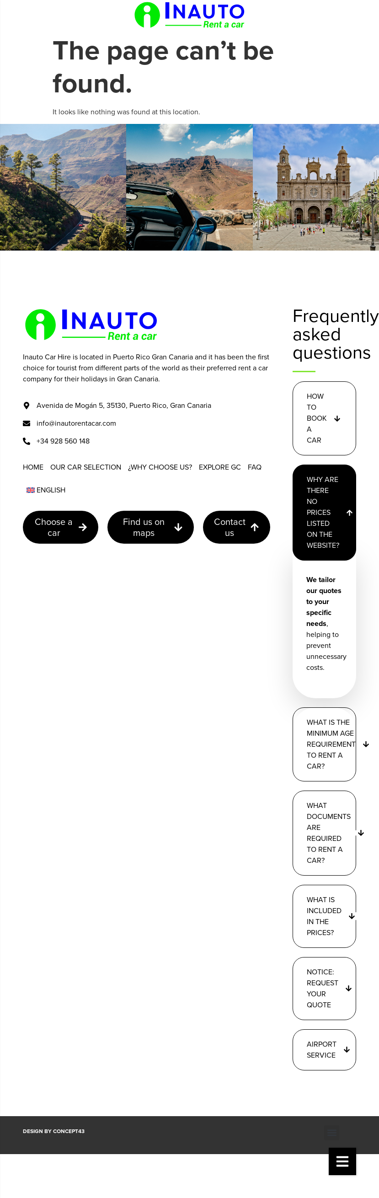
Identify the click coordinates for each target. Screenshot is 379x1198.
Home (33, 467)
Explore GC (220, 467)
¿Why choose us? (160, 467)
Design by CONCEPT (54, 1131)
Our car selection (85, 467)
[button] (342, 1161)
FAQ (255, 467)
